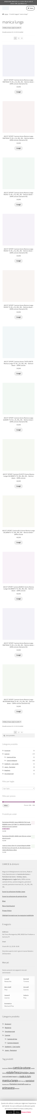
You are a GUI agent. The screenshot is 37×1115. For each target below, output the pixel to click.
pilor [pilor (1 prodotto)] (30, 1084)
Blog (4, 901)
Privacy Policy (7, 911)
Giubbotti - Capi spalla (11, 764)
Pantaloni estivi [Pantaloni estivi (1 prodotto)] (5, 1084)
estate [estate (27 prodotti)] (10, 1072)
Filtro (5, 805)
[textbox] (18, 788)
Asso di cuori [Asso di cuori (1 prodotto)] (5, 1068)
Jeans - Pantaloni (9, 767)
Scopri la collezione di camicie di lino (14, 896)
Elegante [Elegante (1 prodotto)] (4, 1073)
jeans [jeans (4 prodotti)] (10, 1076)
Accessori (7, 750)
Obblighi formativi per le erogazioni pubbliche (18, 915)
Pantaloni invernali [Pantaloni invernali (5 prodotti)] (16, 1084)
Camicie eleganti (12, 760)
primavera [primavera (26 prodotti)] (8, 1088)
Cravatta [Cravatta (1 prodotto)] (33, 1068)
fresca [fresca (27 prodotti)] (18, 1072)
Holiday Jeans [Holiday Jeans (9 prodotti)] (28, 1072)
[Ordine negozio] (11, 28)
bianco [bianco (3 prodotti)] (10, 1068)
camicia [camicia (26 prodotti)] (17, 1067)
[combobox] (18, 788)
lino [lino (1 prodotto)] (18, 1076)
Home (6, 14)
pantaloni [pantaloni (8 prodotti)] (30, 1080)
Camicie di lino (11, 757)
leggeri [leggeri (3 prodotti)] (14, 1076)
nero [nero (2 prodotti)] (19, 1081)
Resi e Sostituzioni (8, 906)
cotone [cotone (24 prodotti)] (26, 1067)
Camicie (6, 754)
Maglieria (7, 770)
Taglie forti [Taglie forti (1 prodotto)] (17, 1088)
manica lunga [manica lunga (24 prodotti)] (10, 1080)
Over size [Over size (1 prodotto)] (23, 1081)
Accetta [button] (10, 1112)
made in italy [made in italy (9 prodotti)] (25, 1076)
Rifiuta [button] (17, 1112)
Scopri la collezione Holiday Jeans (13, 892)
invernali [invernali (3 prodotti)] (5, 1076)
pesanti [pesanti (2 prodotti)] (26, 1084)
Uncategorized (9, 774)
